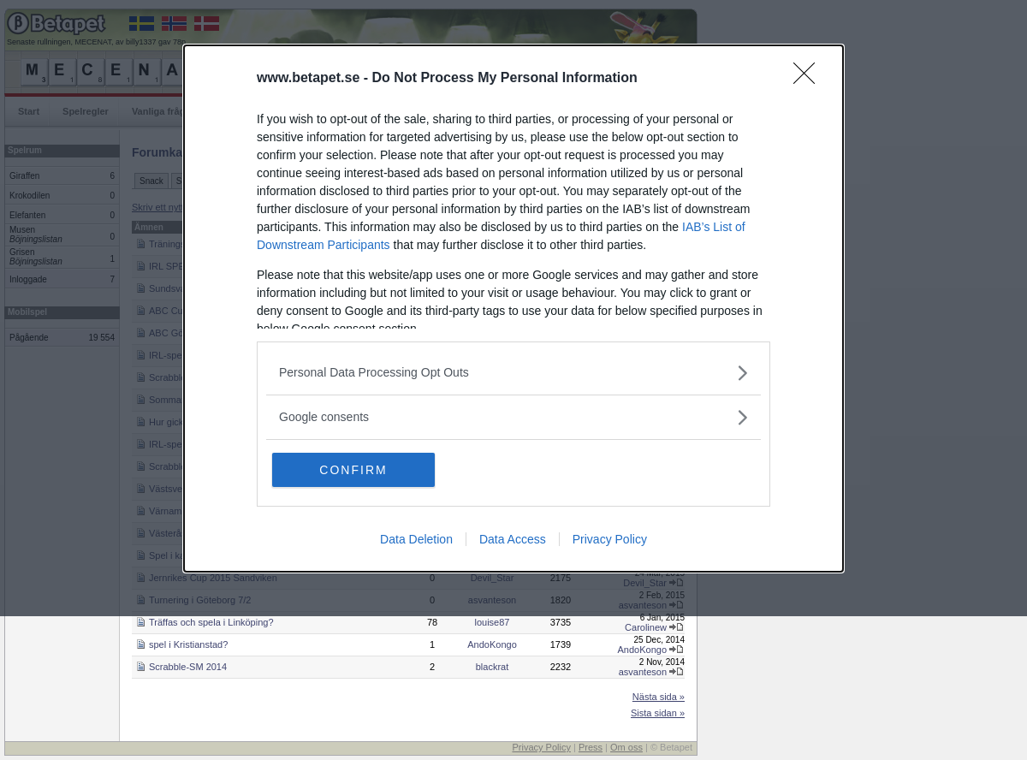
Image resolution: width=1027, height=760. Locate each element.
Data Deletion (416, 539)
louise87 (492, 622)
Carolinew (646, 627)
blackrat (492, 667)
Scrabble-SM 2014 (188, 667)
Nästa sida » (658, 697)
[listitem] (513, 373)
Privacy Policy (610, 539)
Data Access (512, 539)
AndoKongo (492, 644)
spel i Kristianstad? (188, 644)
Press (591, 747)
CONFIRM (353, 470)
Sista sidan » (658, 713)
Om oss (626, 747)
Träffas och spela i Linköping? (211, 622)
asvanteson (643, 672)
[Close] (809, 78)
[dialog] (513, 308)
